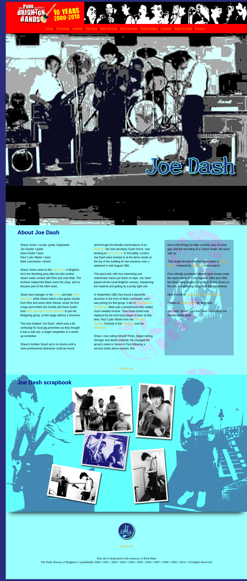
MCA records (115, 253)
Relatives (128, 323)
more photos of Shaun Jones (204, 294)
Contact (199, 28)
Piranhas (99, 249)
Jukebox (77, 28)
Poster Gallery (149, 28)
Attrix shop (58, 269)
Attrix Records (108, 28)
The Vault (92, 28)
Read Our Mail (183, 28)
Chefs (57, 294)
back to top (126, 368)
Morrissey (198, 265)
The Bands (62, 28)
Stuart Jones (188, 303)
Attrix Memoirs (129, 28)
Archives (166, 28)
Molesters (100, 327)
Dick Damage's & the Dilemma (45, 311)
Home (49, 28)
